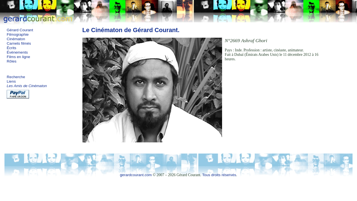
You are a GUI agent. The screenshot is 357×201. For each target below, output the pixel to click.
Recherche (16, 77)
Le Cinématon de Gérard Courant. (131, 30)
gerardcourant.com (136, 175)
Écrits (11, 48)
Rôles (11, 61)
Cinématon (16, 39)
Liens (11, 81)
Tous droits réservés (219, 175)
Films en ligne (18, 57)
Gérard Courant (20, 30)
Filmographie (18, 34)
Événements (17, 52)
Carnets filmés (19, 43)
